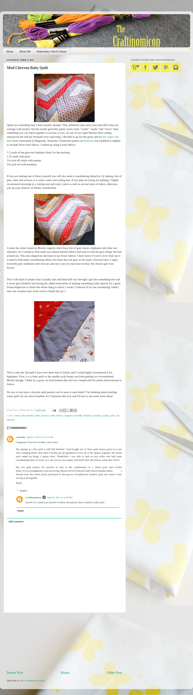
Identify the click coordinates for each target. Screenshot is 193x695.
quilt (112, 415)
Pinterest (88, 140)
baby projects (42, 415)
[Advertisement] (64, 641)
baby (17, 415)
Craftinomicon (33, 497)
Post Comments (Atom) (33, 680)
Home (9, 51)
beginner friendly (73, 415)
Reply (19, 482)
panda (106, 415)
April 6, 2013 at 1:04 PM (59, 497)
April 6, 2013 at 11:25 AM (39, 437)
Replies (24, 490)
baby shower (56, 415)
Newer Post (15, 673)
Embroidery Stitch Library (52, 51)
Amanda (20, 437)
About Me (25, 51)
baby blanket (27, 415)
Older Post (114, 673)
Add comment (15, 521)
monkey (97, 415)
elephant (87, 415)
